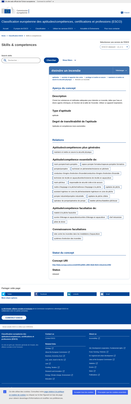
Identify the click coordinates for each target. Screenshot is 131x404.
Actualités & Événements (89, 29)
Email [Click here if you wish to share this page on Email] (108, 294)
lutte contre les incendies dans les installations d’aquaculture (77, 234)
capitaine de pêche (113, 187)
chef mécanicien (115, 217)
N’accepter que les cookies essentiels (112, 392)
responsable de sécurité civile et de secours (86, 182)
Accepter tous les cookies (83, 392)
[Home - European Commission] (16, 10)
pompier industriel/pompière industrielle (69, 196)
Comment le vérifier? (45, 1)
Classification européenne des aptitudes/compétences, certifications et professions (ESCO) (17, 336)
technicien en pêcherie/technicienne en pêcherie (90, 169)
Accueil (5, 29)
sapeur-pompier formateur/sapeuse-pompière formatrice (103, 164)
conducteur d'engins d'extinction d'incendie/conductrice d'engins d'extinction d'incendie (86, 173)
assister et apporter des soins (72, 77)
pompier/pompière (61, 169)
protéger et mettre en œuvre (96, 77)
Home (3, 36)
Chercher (51, 60)
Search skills (6, 56)
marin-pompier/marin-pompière (65, 164)
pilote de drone (59, 222)
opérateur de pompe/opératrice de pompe (69, 201)
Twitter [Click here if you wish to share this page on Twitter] (9, 294)
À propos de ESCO (21, 29)
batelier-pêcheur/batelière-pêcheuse (103, 201)
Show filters (67, 60)
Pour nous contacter (112, 29)
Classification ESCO (16, 36)
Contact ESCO (50, 338)
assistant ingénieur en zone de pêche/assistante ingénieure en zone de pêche (83, 192)
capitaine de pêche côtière (98, 196)
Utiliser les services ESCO (63, 29)
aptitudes (55, 77)
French (125, 12)
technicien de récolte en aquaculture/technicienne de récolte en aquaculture (82, 178)
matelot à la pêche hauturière (65, 213)
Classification (41, 29)
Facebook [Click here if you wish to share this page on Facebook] (43, 294)
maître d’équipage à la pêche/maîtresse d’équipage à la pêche (77, 187)
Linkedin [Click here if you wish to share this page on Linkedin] (76, 294)
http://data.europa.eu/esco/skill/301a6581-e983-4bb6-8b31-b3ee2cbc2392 (81, 265)
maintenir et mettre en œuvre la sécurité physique (73, 152)
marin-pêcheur (59, 182)
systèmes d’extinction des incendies (67, 238)
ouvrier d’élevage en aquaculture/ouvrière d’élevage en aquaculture (79, 217)
